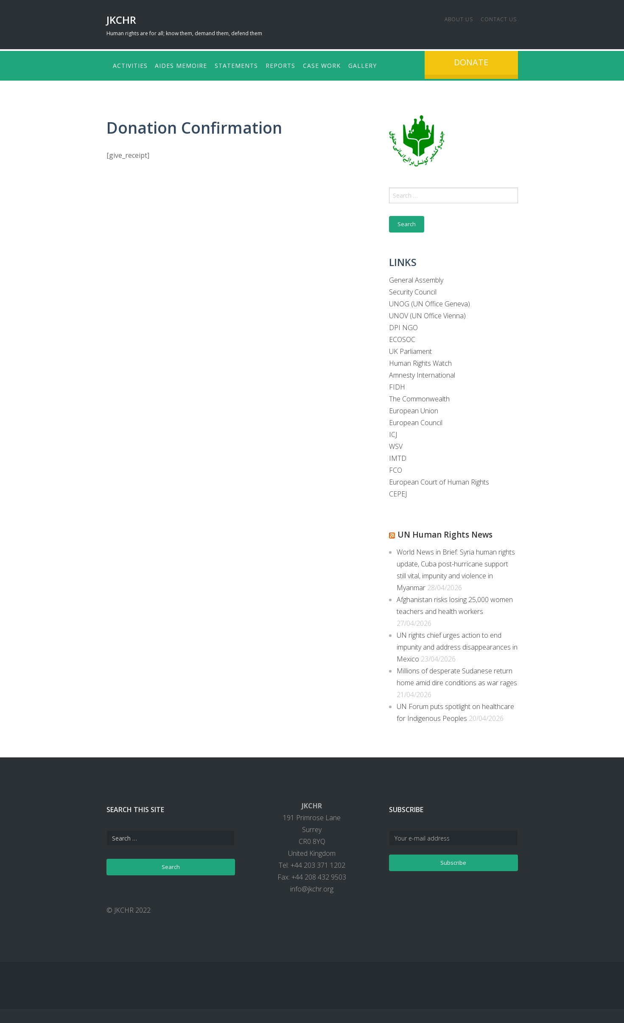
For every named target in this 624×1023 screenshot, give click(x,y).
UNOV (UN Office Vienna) (427, 314)
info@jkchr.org (311, 886)
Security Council (413, 290)
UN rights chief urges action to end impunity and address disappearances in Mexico (457, 644)
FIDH (397, 385)
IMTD (397, 456)
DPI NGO (403, 326)
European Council (415, 421)
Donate (471, 62)
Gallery (388, 65)
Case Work (342, 65)
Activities (130, 65)
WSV (396, 444)
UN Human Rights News (454, 532)
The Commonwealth (419, 397)
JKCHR (121, 20)
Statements (247, 65)
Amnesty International (422, 373)
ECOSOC (402, 337)
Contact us (494, 18)
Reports (296, 65)
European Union (413, 409)
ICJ (393, 432)
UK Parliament (410, 349)
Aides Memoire (186, 65)
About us (448, 18)
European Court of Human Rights (439, 480)
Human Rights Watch (420, 361)
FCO (395, 468)
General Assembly (416, 278)
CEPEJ (398, 492)
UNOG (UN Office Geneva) (429, 302)
